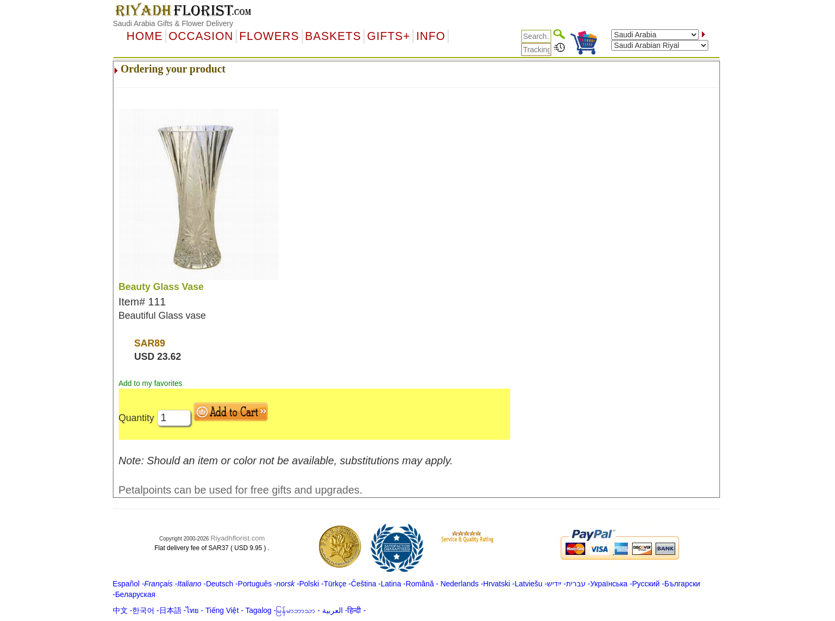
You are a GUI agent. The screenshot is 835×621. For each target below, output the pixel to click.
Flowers (269, 36)
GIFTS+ (388, 36)
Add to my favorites (151, 383)
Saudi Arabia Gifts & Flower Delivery (173, 23)
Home (145, 36)
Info (430, 36)
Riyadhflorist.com (237, 538)
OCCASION (201, 36)
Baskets (333, 36)
